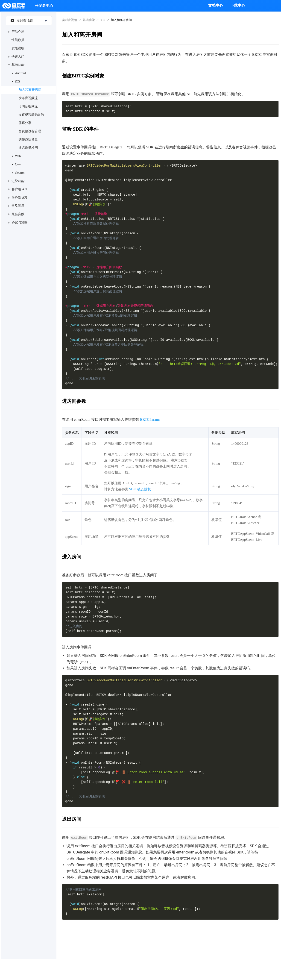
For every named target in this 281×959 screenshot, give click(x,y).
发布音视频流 (28, 98)
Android (20, 73)
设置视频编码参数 (31, 114)
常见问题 (18, 206)
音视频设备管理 (29, 131)
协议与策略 (20, 222)
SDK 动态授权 (140, 489)
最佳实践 (18, 214)
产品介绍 (18, 31)
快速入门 (18, 56)
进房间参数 (74, 401)
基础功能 (18, 65)
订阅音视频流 (28, 106)
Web (18, 156)
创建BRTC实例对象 (83, 76)
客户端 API (19, 189)
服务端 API (19, 197)
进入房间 (71, 557)
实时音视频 (20, 20)
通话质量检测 (28, 148)
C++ (18, 164)
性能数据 (18, 40)
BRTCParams (150, 419)
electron (20, 172)
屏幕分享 (24, 123)
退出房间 (71, 819)
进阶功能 (18, 181)
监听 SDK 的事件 (80, 129)
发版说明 (18, 48)
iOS (17, 81)
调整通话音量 (28, 139)
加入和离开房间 (30, 89)
